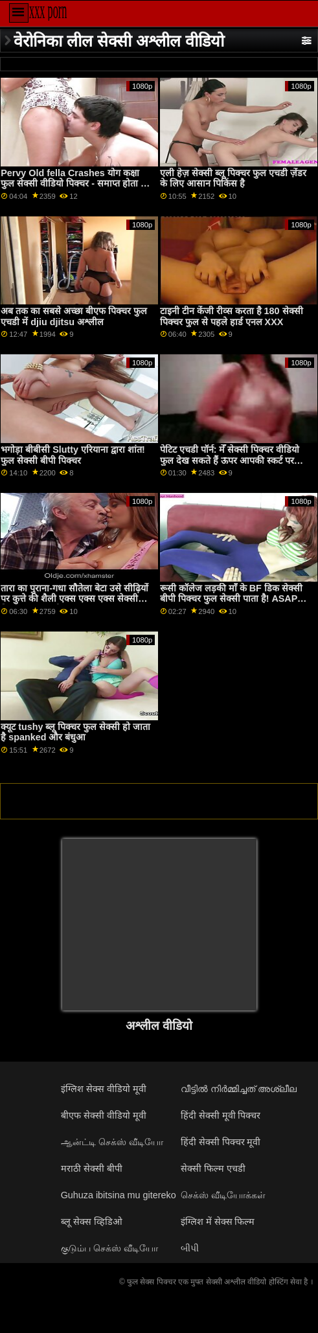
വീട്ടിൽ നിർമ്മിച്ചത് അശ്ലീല (239, 1089)
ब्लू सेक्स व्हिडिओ (91, 1221)
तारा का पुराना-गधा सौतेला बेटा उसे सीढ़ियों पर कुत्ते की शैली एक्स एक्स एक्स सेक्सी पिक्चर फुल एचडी (74, 599)
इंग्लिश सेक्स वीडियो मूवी (103, 1089)
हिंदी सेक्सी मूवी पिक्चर (221, 1115)
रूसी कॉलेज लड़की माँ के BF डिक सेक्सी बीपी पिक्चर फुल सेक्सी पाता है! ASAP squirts (231, 599)
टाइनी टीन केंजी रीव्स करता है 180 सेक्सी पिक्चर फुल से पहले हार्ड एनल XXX (231, 316)
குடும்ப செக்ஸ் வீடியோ (109, 1248)
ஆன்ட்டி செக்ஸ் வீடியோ (112, 1142)
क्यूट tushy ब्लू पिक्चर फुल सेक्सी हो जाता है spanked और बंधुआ (75, 732)
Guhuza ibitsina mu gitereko (118, 1195)
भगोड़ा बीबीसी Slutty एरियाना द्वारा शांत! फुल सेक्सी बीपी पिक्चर (73, 455)
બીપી (190, 1248)
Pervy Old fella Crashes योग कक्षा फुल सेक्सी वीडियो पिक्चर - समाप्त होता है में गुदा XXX (77, 183)
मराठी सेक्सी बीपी (91, 1168)
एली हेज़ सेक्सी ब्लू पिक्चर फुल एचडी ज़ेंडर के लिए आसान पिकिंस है (233, 178)
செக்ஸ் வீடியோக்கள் (223, 1195)
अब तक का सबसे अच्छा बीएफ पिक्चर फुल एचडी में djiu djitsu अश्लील (74, 316)
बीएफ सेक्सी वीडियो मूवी (103, 1115)
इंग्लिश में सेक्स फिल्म (218, 1221)
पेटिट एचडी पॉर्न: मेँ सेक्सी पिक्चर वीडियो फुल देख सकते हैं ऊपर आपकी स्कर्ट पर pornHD (230, 460)
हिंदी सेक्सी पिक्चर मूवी (221, 1142)
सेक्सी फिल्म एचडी (213, 1168)
